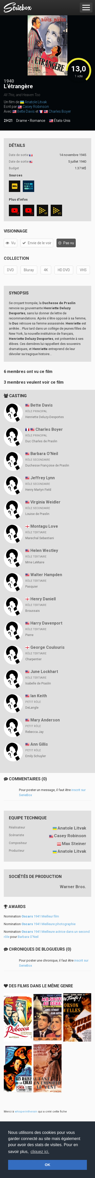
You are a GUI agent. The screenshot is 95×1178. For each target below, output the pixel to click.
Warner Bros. (73, 886)
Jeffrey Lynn (42, 477)
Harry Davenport (46, 623)
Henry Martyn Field (38, 489)
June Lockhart (44, 671)
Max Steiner (74, 843)
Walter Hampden (46, 574)
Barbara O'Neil (44, 453)
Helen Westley (44, 550)
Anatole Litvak (36, 102)
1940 (9, 81)
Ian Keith (38, 695)
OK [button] (47, 1165)
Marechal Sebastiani (39, 538)
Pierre (29, 635)
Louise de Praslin (37, 514)
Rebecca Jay (34, 732)
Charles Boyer (60, 111)
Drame (21, 121)
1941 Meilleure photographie (48, 924)
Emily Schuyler (35, 756)
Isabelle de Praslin (38, 683)
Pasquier (31, 586)
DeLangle (32, 707)
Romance (37, 121)
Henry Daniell (43, 599)
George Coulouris (47, 647)
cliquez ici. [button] (40, 1151)
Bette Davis (26, 111)
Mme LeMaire (34, 562)
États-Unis (59, 121)
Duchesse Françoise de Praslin (47, 465)
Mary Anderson (45, 720)
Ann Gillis (39, 744)
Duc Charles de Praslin (41, 441)
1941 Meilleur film (40, 916)
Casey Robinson (36, 107)
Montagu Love (44, 526)
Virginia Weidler (45, 502)
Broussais (32, 611)
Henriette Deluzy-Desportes (44, 417)
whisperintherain (26, 1111)
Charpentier (33, 659)
